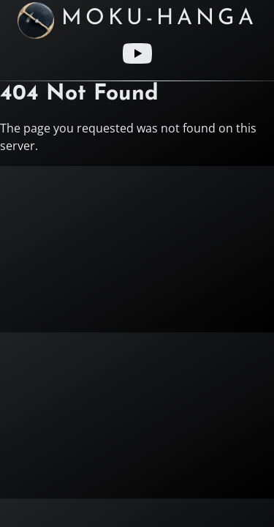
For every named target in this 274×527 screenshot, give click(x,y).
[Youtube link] (137, 53)
